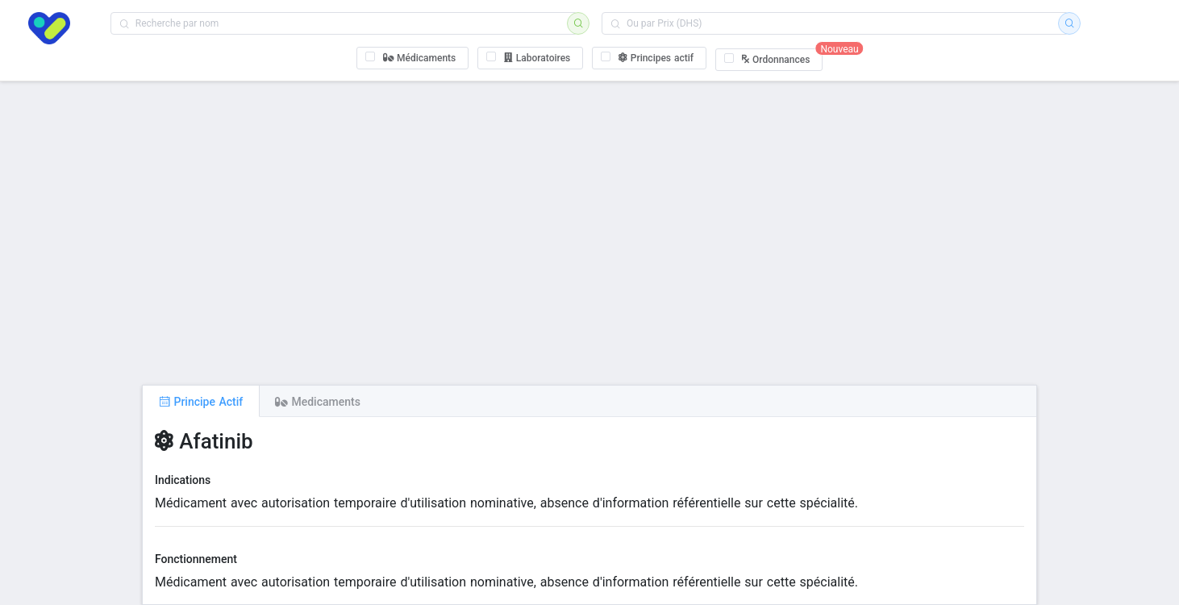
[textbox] (343, 23)
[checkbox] (412, 58)
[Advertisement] (589, 233)
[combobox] (343, 23)
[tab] (201, 401)
